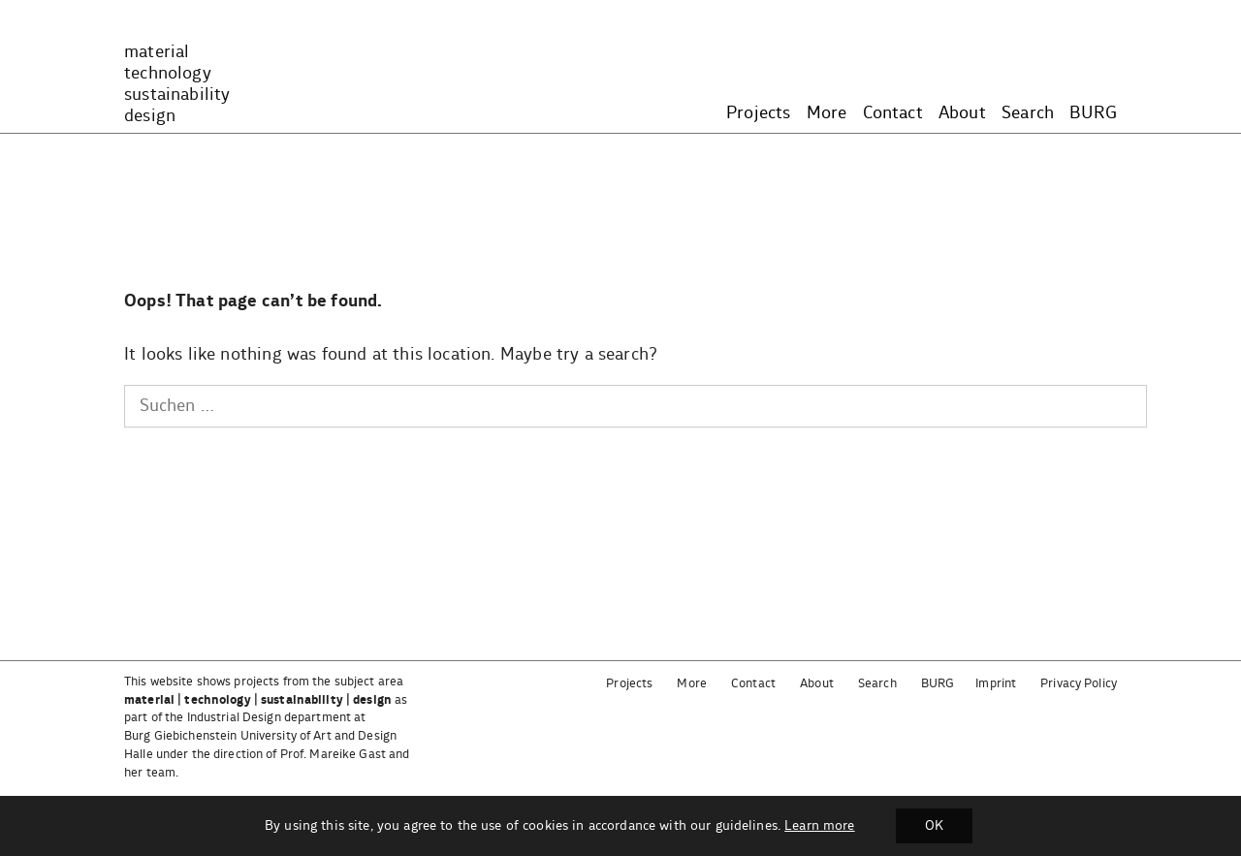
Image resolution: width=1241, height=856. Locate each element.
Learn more (819, 826)
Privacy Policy (1078, 684)
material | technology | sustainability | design (258, 700)
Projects (758, 113)
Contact (893, 113)
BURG (1093, 113)
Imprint (995, 684)
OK (934, 826)
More (827, 113)
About (962, 113)
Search (1028, 113)
